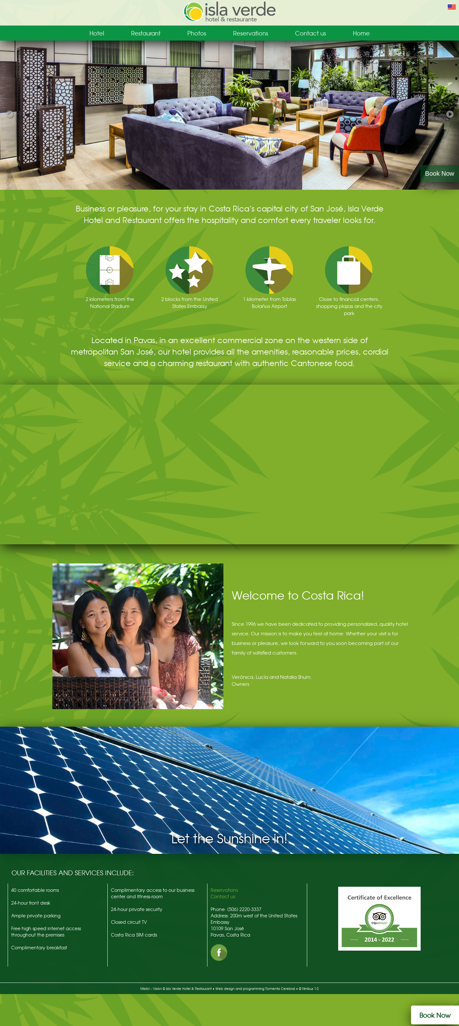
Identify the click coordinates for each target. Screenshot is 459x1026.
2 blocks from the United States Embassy (189, 302)
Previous (9, 113)
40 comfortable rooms (35, 890)
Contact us (310, 33)
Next (449, 113)
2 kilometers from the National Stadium (110, 302)
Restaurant (145, 33)
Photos (196, 33)
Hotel (96, 33)
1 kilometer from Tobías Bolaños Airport (269, 302)
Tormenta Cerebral (280, 988)
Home (361, 33)
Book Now (439, 173)
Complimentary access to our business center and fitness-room (152, 893)
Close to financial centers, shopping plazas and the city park (349, 306)
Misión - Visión (151, 988)
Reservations (250, 33)
